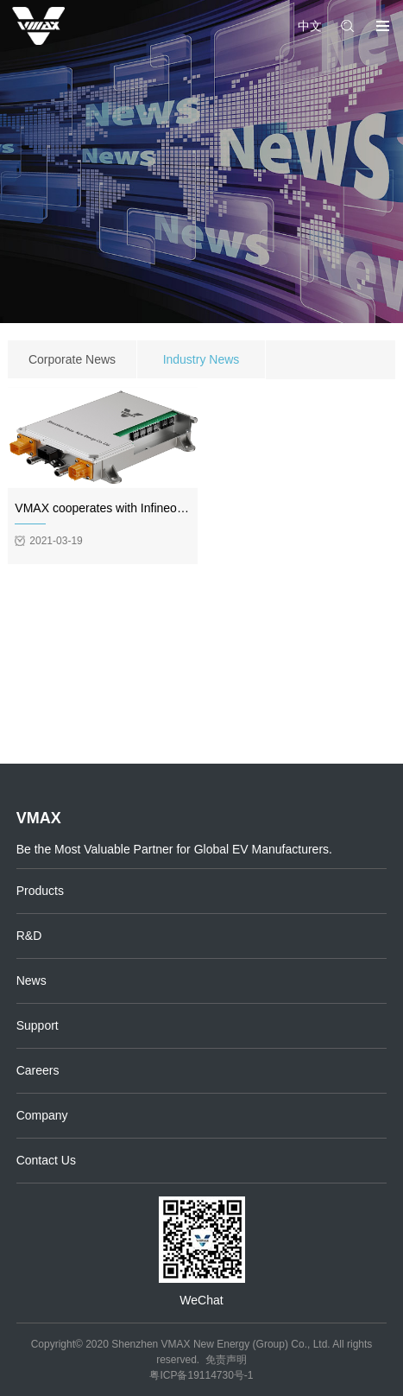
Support (37, 1025)
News (31, 980)
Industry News (201, 359)
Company (42, 1115)
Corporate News (72, 359)
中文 (310, 26)
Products (40, 891)
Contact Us (46, 1160)
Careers (38, 1070)
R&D (29, 935)
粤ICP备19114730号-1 (201, 1375)
